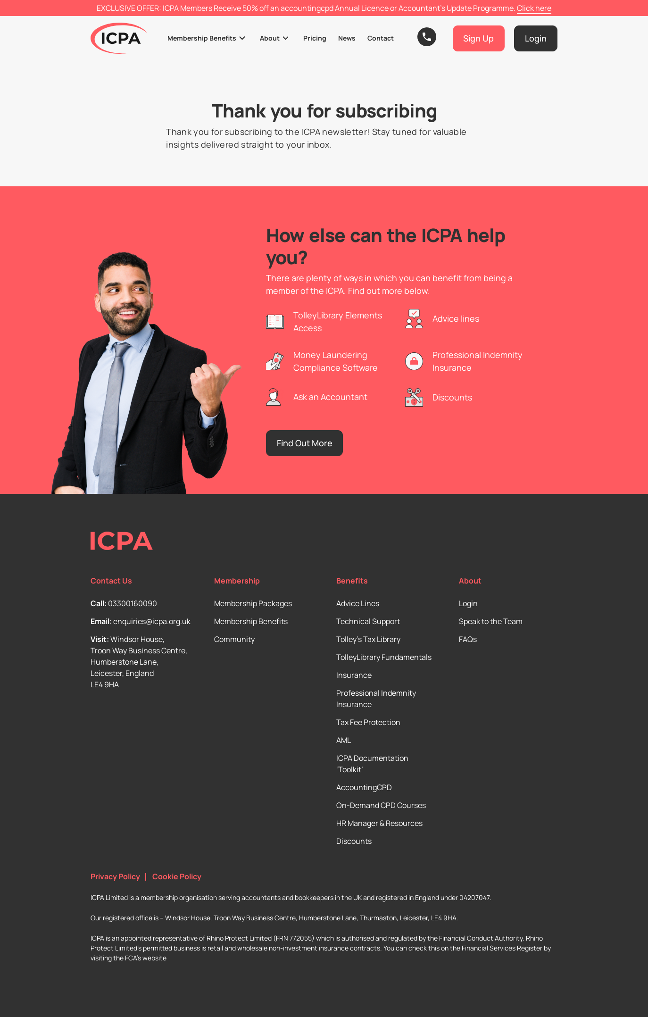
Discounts (354, 841)
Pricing (314, 37)
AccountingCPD (364, 787)
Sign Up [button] (478, 38)
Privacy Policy (115, 877)
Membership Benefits (201, 37)
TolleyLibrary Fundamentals (384, 657)
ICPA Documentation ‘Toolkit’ (372, 764)
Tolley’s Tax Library (368, 639)
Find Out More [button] (304, 443)
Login (468, 603)
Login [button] (536, 38)
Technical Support (368, 621)
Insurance (354, 675)
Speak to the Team (491, 621)
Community (234, 639)
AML (343, 740)
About (270, 37)
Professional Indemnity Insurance (376, 698)
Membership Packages (253, 603)
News (347, 37)
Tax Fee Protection (368, 722)
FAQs (468, 639)
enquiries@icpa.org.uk (152, 621)
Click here (534, 8)
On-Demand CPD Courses (381, 805)
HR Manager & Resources (379, 823)
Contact (380, 37)
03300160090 (132, 603)
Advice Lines (357, 603)
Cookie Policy (176, 877)
